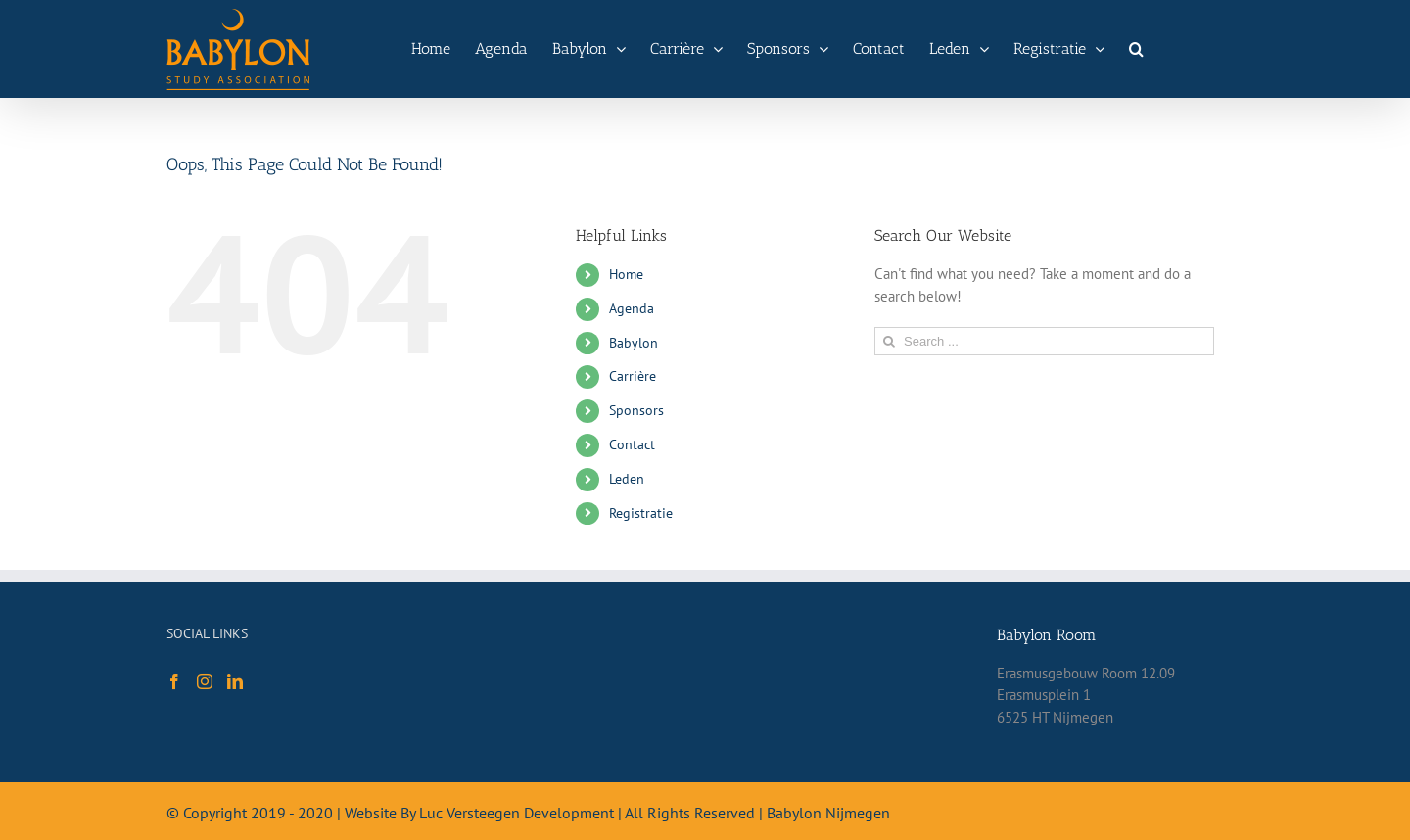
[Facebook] (174, 681)
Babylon (633, 342)
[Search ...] (1044, 341)
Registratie (641, 513)
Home (626, 274)
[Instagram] (204, 681)
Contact (632, 444)
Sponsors (636, 410)
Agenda (631, 308)
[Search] (1136, 49)
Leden (626, 479)
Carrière (632, 376)
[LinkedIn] (235, 681)
